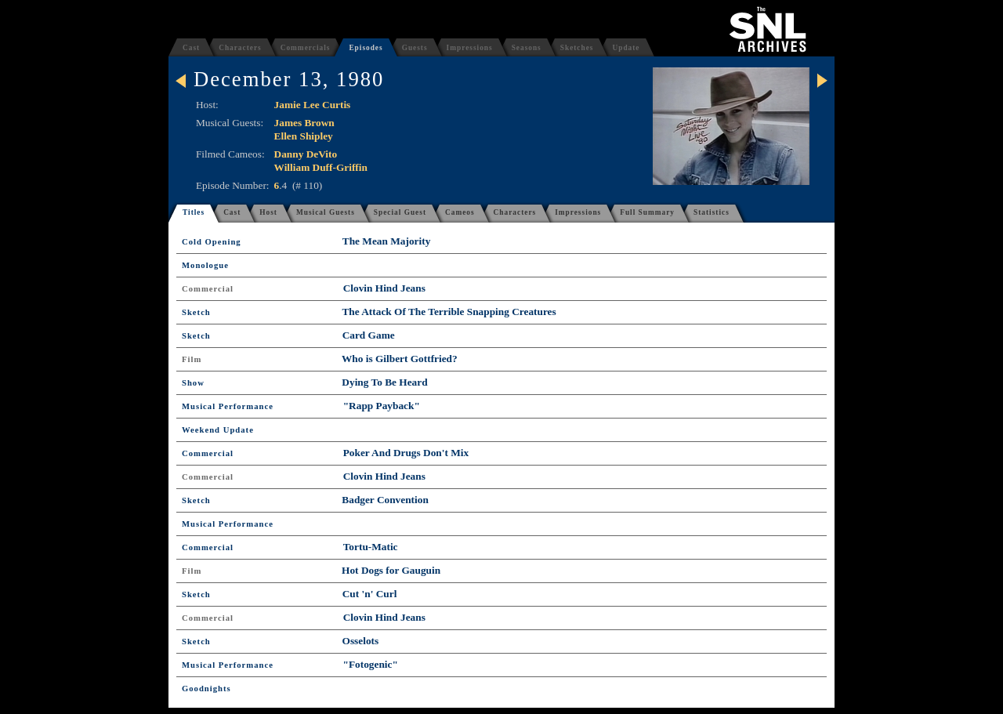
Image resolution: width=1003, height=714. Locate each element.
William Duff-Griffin (321, 167)
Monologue (205, 265)
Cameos (460, 212)
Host (268, 212)
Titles (194, 212)
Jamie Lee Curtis (312, 105)
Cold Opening (211, 241)
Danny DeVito (306, 154)
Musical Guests (325, 212)
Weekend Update (218, 430)
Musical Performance (227, 406)
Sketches (577, 48)
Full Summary (647, 212)
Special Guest (400, 212)
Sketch (196, 312)
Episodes (365, 48)
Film (191, 359)
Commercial (208, 289)
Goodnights (206, 688)
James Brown (304, 123)
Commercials (306, 48)
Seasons (526, 48)
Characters (240, 48)
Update (625, 48)
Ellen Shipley (303, 136)
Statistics (711, 212)
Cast (191, 48)
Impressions (470, 48)
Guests (415, 48)
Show (193, 383)
